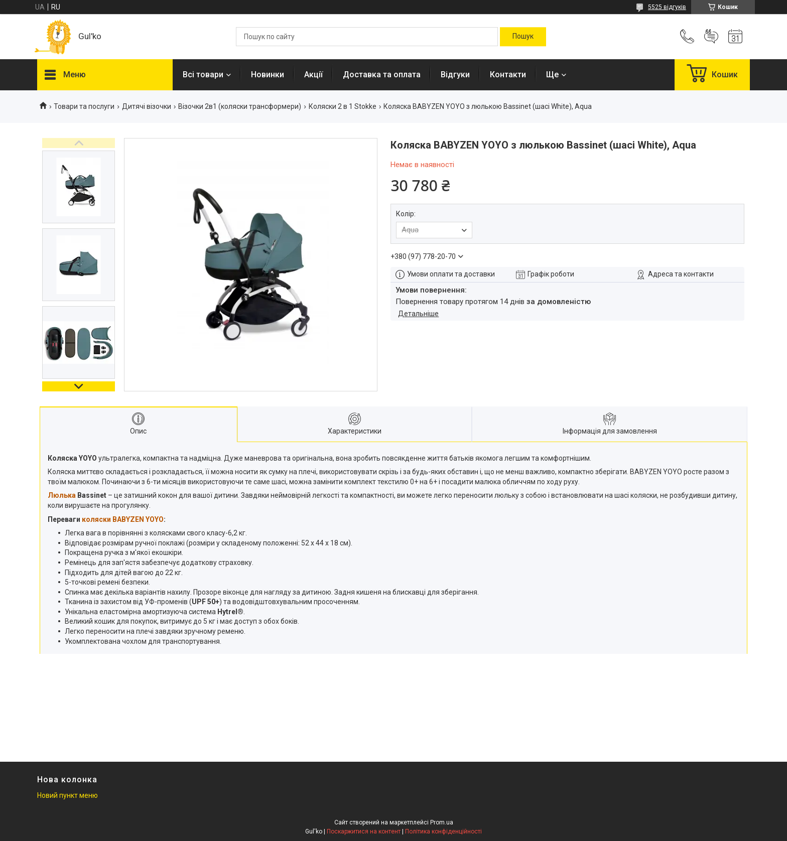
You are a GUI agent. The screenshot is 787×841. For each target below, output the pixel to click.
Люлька (62, 495)
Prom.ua (441, 822)
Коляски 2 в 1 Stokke (342, 106)
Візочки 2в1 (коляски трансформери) (239, 106)
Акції (313, 74)
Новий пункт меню (67, 795)
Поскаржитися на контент (364, 831)
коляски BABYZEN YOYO (123, 519)
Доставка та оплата (382, 74)
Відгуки (455, 74)
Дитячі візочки (146, 106)
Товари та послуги (84, 106)
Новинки (267, 74)
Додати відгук (711, 37)
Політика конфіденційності (443, 831)
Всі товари (203, 74)
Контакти (508, 74)
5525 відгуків (667, 7)
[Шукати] (523, 36)
